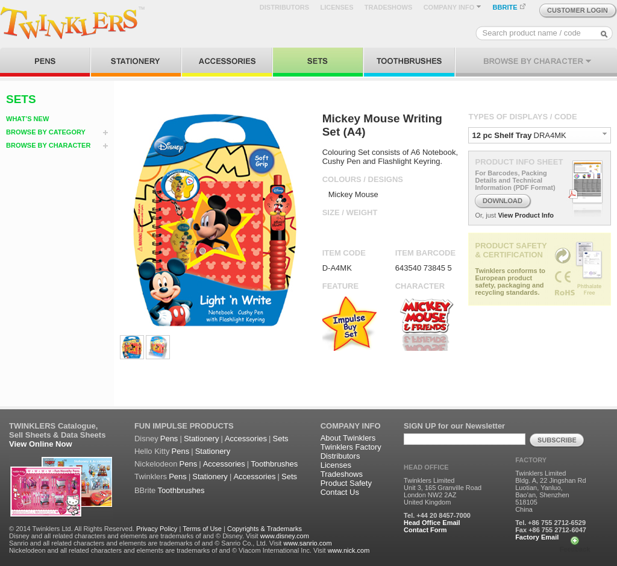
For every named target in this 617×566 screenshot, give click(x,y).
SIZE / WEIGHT (350, 212)
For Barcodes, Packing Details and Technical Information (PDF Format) (515, 180)
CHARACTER (420, 286)
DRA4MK (550, 135)
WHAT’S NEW (27, 118)
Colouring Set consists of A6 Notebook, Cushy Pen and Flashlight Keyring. (390, 157)
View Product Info (526, 215)
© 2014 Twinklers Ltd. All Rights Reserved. (71, 528)
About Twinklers (348, 437)
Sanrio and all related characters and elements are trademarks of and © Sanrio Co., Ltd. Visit (145, 543)
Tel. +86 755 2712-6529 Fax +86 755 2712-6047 (550, 526)
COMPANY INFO (453, 7)
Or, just (485, 215)
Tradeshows (342, 474)
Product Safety (346, 483)
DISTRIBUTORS (284, 7)
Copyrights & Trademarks (264, 528)
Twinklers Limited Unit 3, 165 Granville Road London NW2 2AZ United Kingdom (442, 491)
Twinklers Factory (351, 446)
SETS (21, 99)
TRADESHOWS (388, 7)
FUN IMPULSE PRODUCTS (184, 425)
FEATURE (340, 286)
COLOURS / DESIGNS (362, 179)
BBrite (144, 490)
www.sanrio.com (307, 543)
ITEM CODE (344, 252)
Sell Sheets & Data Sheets (57, 434)
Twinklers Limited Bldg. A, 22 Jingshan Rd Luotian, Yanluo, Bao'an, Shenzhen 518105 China (550, 491)
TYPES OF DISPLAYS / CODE (522, 116)
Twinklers (150, 476)
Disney (146, 438)
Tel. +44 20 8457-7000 (437, 515)
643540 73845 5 (423, 267)
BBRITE (509, 7)
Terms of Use (202, 528)
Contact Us (340, 492)
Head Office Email (432, 522)
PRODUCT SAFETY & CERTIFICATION (511, 250)
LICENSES (336, 7)
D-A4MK (337, 267)
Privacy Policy (156, 528)
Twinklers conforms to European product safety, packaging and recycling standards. (510, 281)
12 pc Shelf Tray (501, 135)
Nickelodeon (156, 463)
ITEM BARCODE (425, 252)
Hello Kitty (152, 451)
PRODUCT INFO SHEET (519, 161)
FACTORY (531, 460)
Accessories (246, 438)
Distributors (340, 456)
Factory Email (537, 537)
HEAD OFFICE (426, 467)
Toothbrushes (274, 463)
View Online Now (40, 443)
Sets (281, 438)
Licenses (336, 465)
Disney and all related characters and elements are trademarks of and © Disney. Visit (133, 535)
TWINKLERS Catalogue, (53, 425)
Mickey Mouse (353, 194)
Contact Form (425, 529)
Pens (169, 438)
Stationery (201, 438)
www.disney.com (284, 535)
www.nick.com (349, 550)
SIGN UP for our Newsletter (454, 425)
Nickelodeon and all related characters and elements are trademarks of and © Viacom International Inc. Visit (167, 550)
